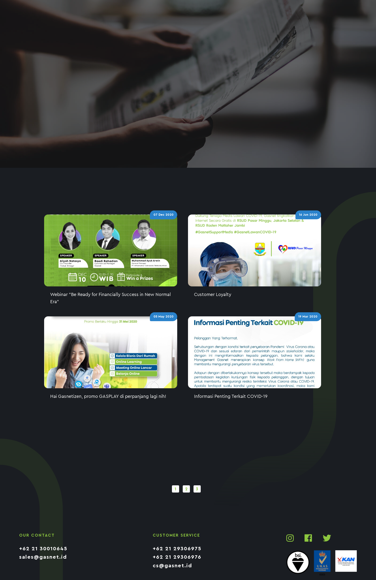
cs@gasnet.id (172, 565)
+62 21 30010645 (43, 548)
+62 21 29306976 (177, 557)
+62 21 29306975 (177, 548)
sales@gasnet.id (43, 557)
